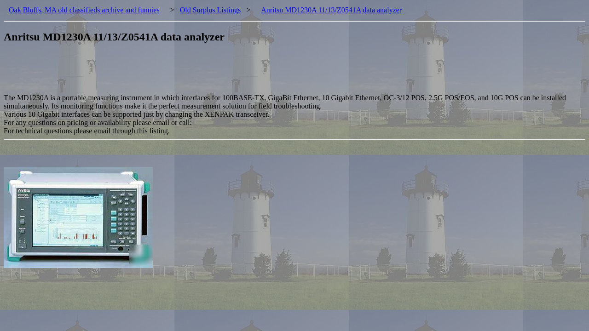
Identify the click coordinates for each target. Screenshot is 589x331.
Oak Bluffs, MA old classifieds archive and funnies (84, 10)
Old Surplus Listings (210, 10)
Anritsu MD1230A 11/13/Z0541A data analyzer (331, 10)
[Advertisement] (171, 73)
